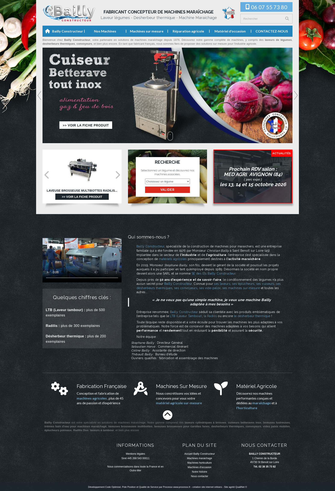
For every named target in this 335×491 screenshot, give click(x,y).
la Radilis (210, 316)
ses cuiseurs (265, 283)
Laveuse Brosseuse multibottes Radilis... (82, 190)
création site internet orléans (207, 487)
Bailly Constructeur (67, 31)
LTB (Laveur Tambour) (186, 316)
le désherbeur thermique (252, 316)
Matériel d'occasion (230, 31)
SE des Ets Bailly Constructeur (214, 273)
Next (296, 95)
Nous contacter (199, 476)
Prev (39, 95)
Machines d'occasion (199, 467)
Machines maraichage (199, 458)
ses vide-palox (210, 288)
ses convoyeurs (185, 288)
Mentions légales (135, 453)
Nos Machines (105, 31)
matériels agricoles (173, 259)
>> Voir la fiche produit (82, 196)
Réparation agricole (188, 31)
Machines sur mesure (146, 31)
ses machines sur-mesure (241, 288)
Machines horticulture (199, 462)
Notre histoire (199, 471)
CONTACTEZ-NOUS (272, 31)
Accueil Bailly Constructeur (199, 453)
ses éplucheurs (243, 283)
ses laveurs (222, 283)
